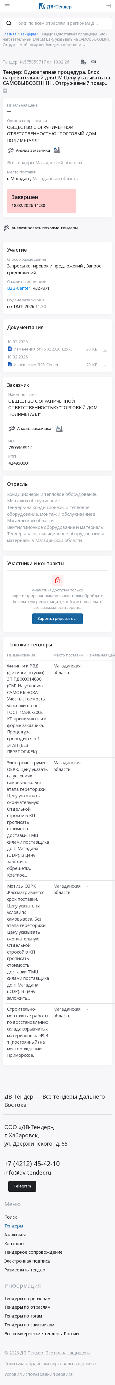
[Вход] (108, 5)
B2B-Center (19, 289)
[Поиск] (9, 24)
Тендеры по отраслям (27, 1308)
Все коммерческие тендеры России (41, 1334)
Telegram (22, 1186)
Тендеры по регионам (27, 1299)
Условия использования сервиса (38, 1375)
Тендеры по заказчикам (29, 1325)
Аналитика (15, 1235)
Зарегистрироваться (57, 619)
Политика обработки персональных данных (50, 1364)
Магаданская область (55, 179)
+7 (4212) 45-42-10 (32, 1164)
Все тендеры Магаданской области (44, 163)
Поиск (10, 1217)
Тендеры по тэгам (23, 1316)
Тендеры (13, 1226)
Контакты (14, 1244)
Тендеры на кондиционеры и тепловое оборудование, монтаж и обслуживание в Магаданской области (51, 514)
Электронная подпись (27, 1261)
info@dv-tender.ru (28, 1173)
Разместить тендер (25, 1270)
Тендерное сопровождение (33, 1253)
